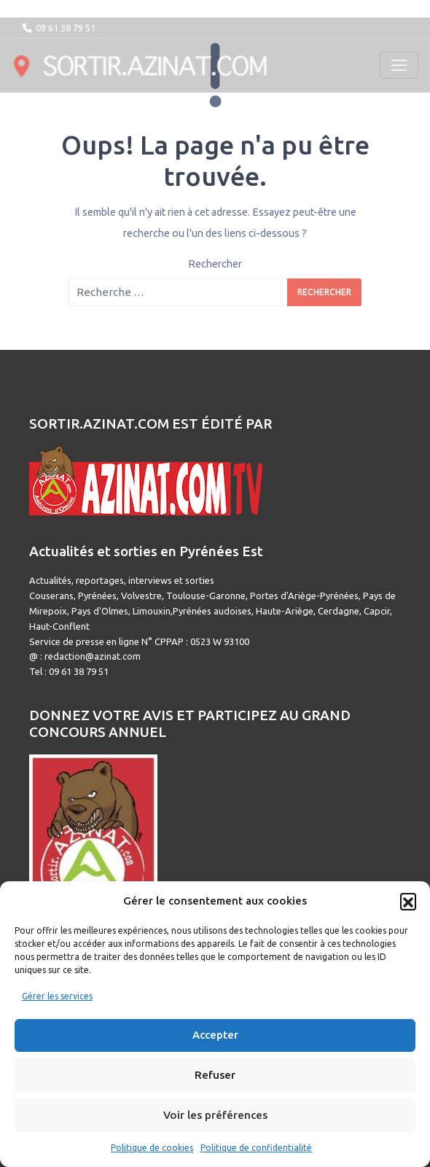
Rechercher (215, 264)
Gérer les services (57, 996)
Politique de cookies (152, 1147)
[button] (408, 901)
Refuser (215, 1075)
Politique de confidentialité (256, 1147)
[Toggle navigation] (399, 65)
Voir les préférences (215, 1115)
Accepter (215, 1035)
